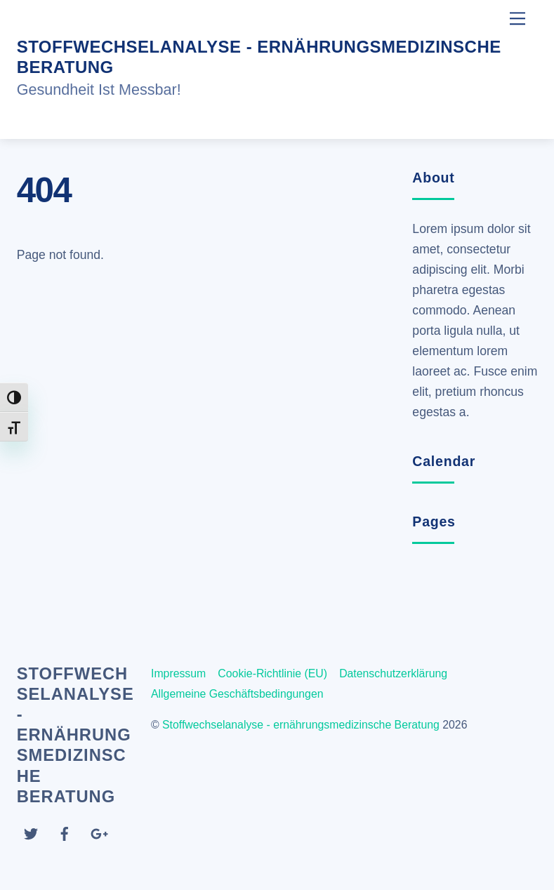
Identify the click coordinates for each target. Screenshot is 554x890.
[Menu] (517, 18)
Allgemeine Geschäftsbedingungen (237, 694)
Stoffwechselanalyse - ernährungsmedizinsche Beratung (301, 725)
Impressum (178, 673)
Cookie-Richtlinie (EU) (272, 673)
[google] (98, 833)
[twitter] (31, 833)
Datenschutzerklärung (393, 673)
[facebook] (65, 833)
